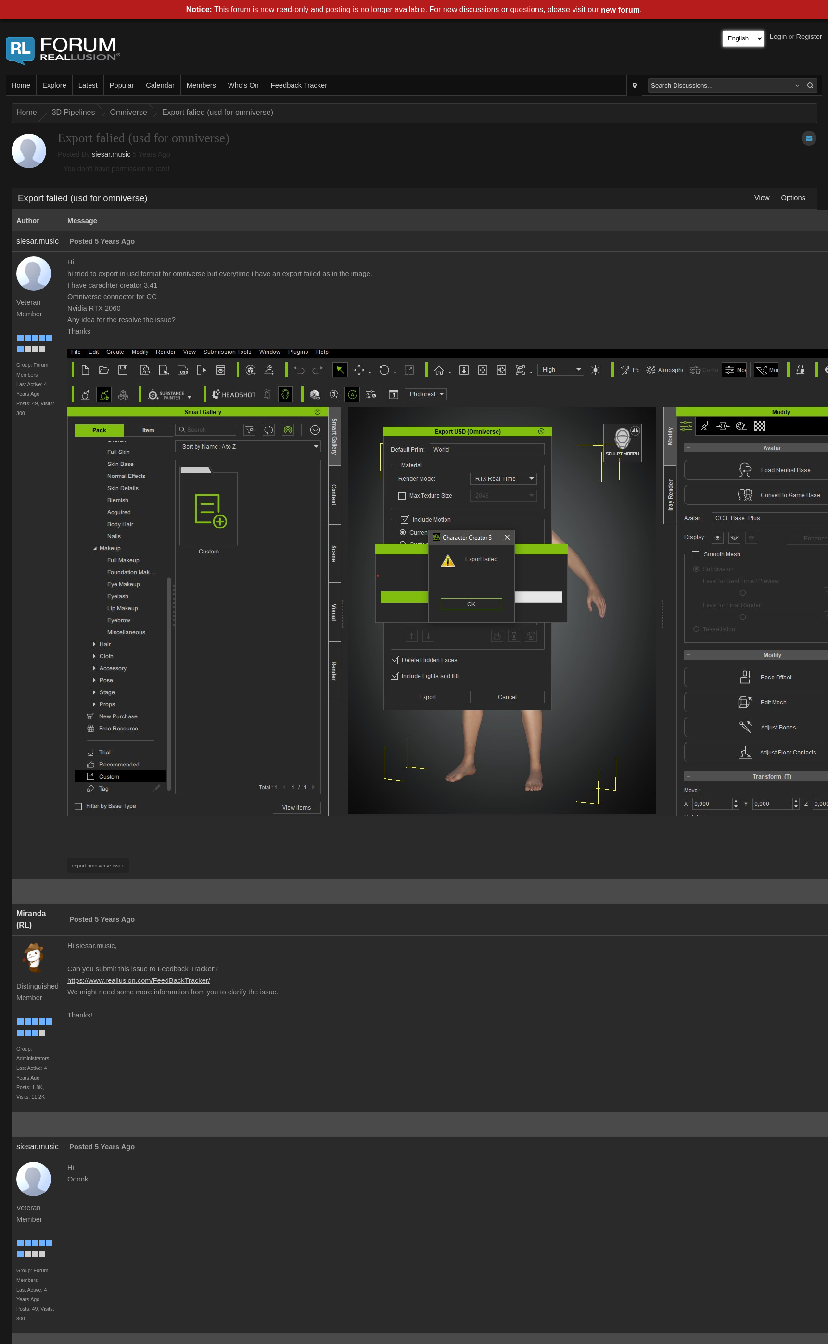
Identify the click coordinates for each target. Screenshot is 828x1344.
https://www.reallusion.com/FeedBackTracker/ (138, 980)
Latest (88, 85)
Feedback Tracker (299, 85)
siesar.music (111, 154)
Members (201, 85)
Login (778, 36)
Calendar (160, 85)
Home (21, 85)
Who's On (243, 85)
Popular (122, 85)
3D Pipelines (73, 112)
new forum (620, 10)
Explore (54, 85)
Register (809, 36)
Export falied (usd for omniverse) (217, 112)
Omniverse (128, 112)
